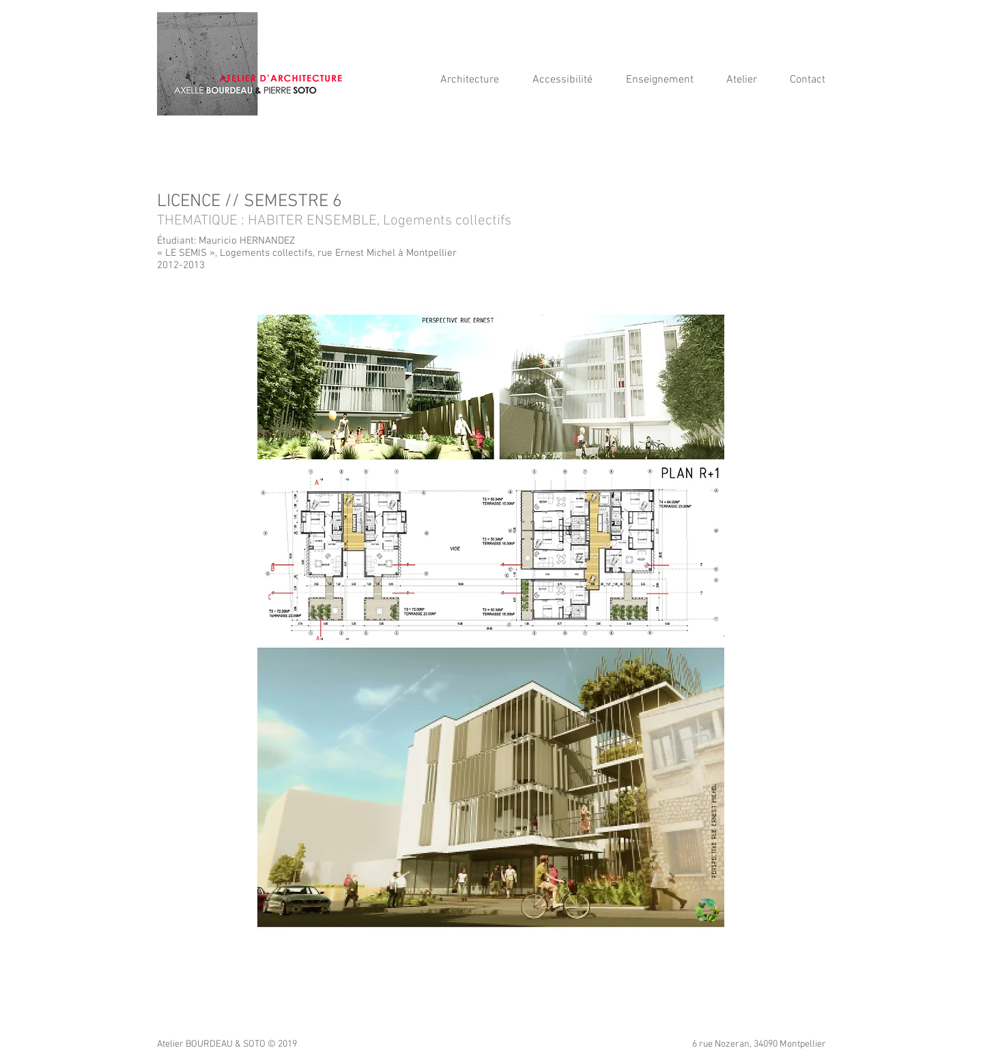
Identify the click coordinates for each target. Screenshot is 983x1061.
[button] (569, 80)
